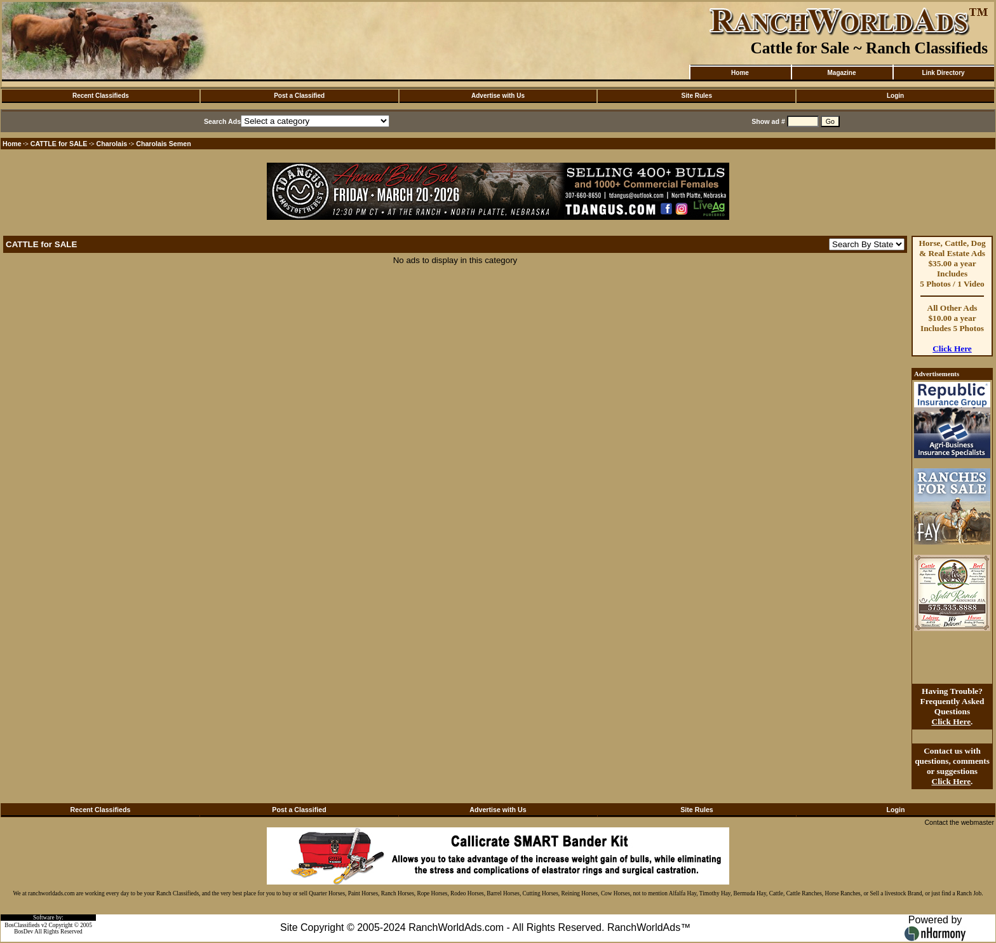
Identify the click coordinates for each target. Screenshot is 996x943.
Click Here (952, 348)
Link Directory (943, 72)
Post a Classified (299, 95)
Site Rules (697, 95)
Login (895, 95)
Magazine (841, 72)
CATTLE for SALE (59, 143)
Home (740, 72)
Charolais (112, 143)
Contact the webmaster (959, 822)
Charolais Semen (163, 143)
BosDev (23, 931)
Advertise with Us (498, 95)
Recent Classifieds (100, 95)
